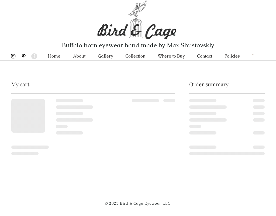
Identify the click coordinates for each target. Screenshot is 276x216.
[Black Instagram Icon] (13, 56)
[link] (254, 54)
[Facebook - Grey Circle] (34, 56)
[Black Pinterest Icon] (24, 56)
